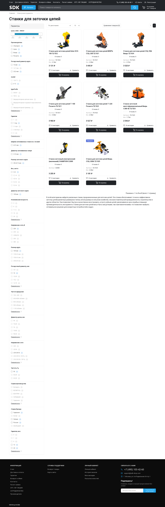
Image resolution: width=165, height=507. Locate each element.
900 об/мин (17, 305)
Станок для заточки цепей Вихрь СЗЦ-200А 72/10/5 (99, 160)
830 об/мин (17, 302)
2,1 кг (15, 175)
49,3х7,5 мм (17, 163)
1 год (15, 123)
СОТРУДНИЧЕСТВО (95, 2)
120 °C (16, 80)
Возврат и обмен (45, 2)
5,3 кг (15, 182)
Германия (17, 400)
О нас (11, 2)
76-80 (15, 331)
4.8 (14, 270)
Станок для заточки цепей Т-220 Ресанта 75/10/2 (99, 105)
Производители (16, 494)
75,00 (15, 324)
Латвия (16, 419)
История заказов (91, 472)
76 (14, 327)
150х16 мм (17, 258)
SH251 (16, 93)
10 (14, 273)
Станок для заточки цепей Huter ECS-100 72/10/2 (64, 52)
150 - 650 (16, 295)
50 (14, 372)
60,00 (15, 378)
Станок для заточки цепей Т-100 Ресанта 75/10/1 (62, 105)
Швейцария (17, 426)
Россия (16, 423)
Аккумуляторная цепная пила (23, 99)
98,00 (15, 334)
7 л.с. (15, 210)
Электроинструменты (25, 13)
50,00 (15, 375)
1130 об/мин (18, 309)
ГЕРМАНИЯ (17, 397)
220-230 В (17, 353)
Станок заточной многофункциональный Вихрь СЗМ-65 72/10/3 (135, 106)
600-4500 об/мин (19, 299)
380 (15, 242)
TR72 (15, 96)
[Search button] (134, 7)
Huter (15, 49)
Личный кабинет (90, 469)
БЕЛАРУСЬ (17, 390)
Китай (15, 416)
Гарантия (34, 2)
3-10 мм (16, 154)
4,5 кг (15, 179)
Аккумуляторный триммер (22, 108)
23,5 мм (16, 72)
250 (15, 239)
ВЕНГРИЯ (16, 394)
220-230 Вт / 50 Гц (19, 359)
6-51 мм (16, 145)
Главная (12, 13)
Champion (17, 46)
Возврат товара (53, 469)
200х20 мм (17, 261)
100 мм (16, 251)
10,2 (15, 280)
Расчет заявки (67, 2)
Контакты (56, 2)
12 (14, 445)
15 (14, 213)
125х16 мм (17, 254)
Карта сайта (52, 472)
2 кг (15, 172)
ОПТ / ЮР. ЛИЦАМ (80, 2)
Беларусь (17, 387)
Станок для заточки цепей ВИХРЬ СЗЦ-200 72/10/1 (99, 52)
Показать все (16, 111)
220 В (15, 349)
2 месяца (17, 130)
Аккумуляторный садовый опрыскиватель (26, 103)
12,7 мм (16, 68)
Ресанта (16, 56)
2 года (16, 126)
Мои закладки (90, 475)
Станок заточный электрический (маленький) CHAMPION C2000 (62, 160)
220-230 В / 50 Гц (19, 356)
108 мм (16, 194)
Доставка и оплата (22, 2)
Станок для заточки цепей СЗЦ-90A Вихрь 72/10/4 (137, 52)
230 (15, 232)
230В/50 (16, 235)
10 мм (16, 65)
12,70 (15, 283)
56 (14, 321)
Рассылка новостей (92, 478)
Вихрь (15, 53)
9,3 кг (15, 185)
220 (15, 229)
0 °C (15, 84)
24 (14, 448)
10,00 (15, 276)
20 (14, 217)
